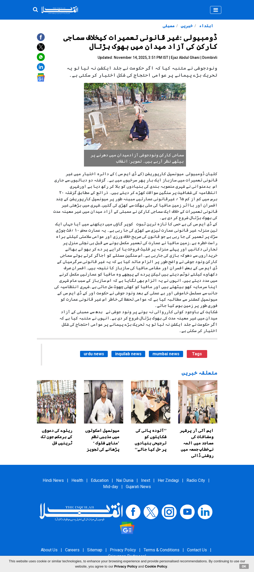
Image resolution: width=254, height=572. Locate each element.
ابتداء (205, 26)
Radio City (196, 480)
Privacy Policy (123, 549)
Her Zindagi (168, 480)
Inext (145, 480)
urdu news (94, 353)
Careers (72, 549)
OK (244, 566)
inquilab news (128, 353)
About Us (49, 549)
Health (77, 480)
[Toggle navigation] (215, 10)
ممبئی (168, 26)
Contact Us (197, 549)
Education (100, 480)
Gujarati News (138, 486)
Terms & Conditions (161, 549)
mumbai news (166, 353)
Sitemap (94, 549)
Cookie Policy (156, 566)
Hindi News (53, 480)
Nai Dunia (124, 480)
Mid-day (110, 486)
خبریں (186, 26)
